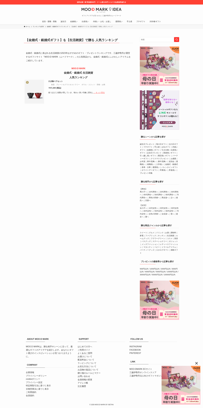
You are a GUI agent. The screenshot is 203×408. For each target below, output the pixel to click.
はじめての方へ (85, 346)
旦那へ (148, 200)
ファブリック (150, 236)
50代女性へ (159, 211)
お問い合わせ (84, 376)
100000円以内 (169, 275)
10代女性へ (153, 208)
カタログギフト (162, 250)
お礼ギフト (166, 147)
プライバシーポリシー (36, 376)
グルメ (151, 233)
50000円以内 (157, 275)
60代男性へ (170, 195)
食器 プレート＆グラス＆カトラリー (65, 85)
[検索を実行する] (176, 39)
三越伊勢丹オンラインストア (142, 372)
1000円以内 (154, 269)
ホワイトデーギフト (150, 170)
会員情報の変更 (85, 380)
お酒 (167, 233)
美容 (176, 238)
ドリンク (159, 233)
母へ (172, 214)
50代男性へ (159, 195)
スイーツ (143, 233)
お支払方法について (87, 366)
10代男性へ (153, 192)
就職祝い (150, 164)
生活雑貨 (170, 236)
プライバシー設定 (34, 382)
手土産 (157, 147)
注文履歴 (82, 386)
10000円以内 (172, 272)
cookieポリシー (33, 379)
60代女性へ (170, 211)
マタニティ (148, 247)
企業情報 (30, 372)
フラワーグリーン (158, 238)
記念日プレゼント (154, 153)
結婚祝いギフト (153, 150)
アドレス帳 (83, 383)
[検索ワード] (159, 39)
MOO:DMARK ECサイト (140, 369)
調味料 (173, 233)
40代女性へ (148, 211)
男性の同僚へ (154, 198)
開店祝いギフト (164, 156)
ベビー (157, 247)
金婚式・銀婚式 (171, 164)
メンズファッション (150, 244)
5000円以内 (160, 272)
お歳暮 (173, 159)
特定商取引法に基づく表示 (38, 385)
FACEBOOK (135, 350)
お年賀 (142, 161)
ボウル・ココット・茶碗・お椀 (93, 85)
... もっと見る (99, 92)
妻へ (147, 217)
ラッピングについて (87, 363)
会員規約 (30, 395)
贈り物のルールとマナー (89, 373)
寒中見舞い (151, 161)
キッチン (161, 236)
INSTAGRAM (135, 346)
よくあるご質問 (85, 353)
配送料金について (86, 360)
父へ (172, 198)
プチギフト (148, 147)
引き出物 (165, 150)
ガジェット (173, 241)
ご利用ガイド (84, 350)
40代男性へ (148, 195)
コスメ (169, 238)
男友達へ (165, 198)
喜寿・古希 (146, 167)
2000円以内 (165, 269)
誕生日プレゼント (147, 144)
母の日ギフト (161, 144)
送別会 (171, 161)
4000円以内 (149, 272)
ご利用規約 (31, 392)
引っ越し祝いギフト (148, 156)
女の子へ (143, 208)
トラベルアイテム (169, 247)
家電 (141, 236)
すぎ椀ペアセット (55, 81)
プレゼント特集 (146, 173)
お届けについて (85, 356)
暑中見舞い (162, 161)
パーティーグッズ (147, 250)
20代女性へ (164, 208)
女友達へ (165, 214)
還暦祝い (156, 167)
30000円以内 (145, 275)
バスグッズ (146, 241)
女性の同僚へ (154, 214)
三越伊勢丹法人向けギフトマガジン (146, 376)
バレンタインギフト (170, 167)
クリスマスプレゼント (160, 159)
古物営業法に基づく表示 (37, 389)
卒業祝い (163, 170)
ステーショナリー (160, 241)
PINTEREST (135, 353)
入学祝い (159, 164)
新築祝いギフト (169, 153)
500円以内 (144, 269)
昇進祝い (172, 170)
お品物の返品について (88, 370)
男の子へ (143, 192)
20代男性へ (164, 192)
